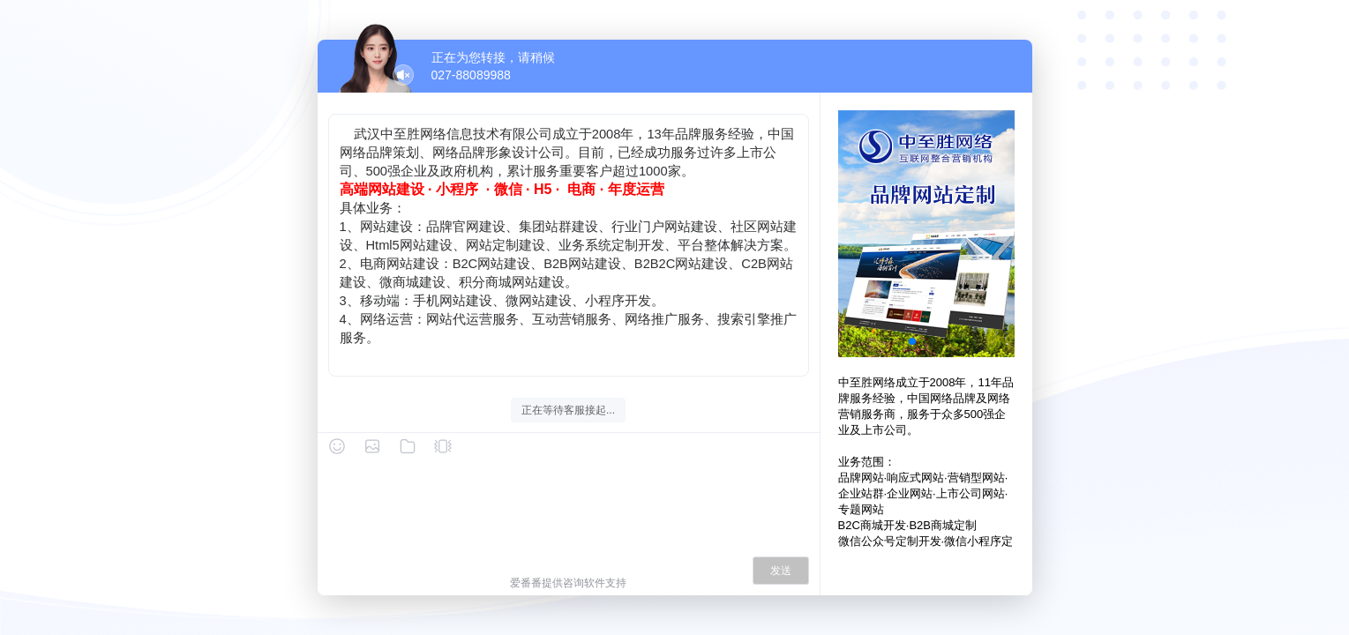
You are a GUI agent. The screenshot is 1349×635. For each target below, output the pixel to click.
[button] (912, 341)
